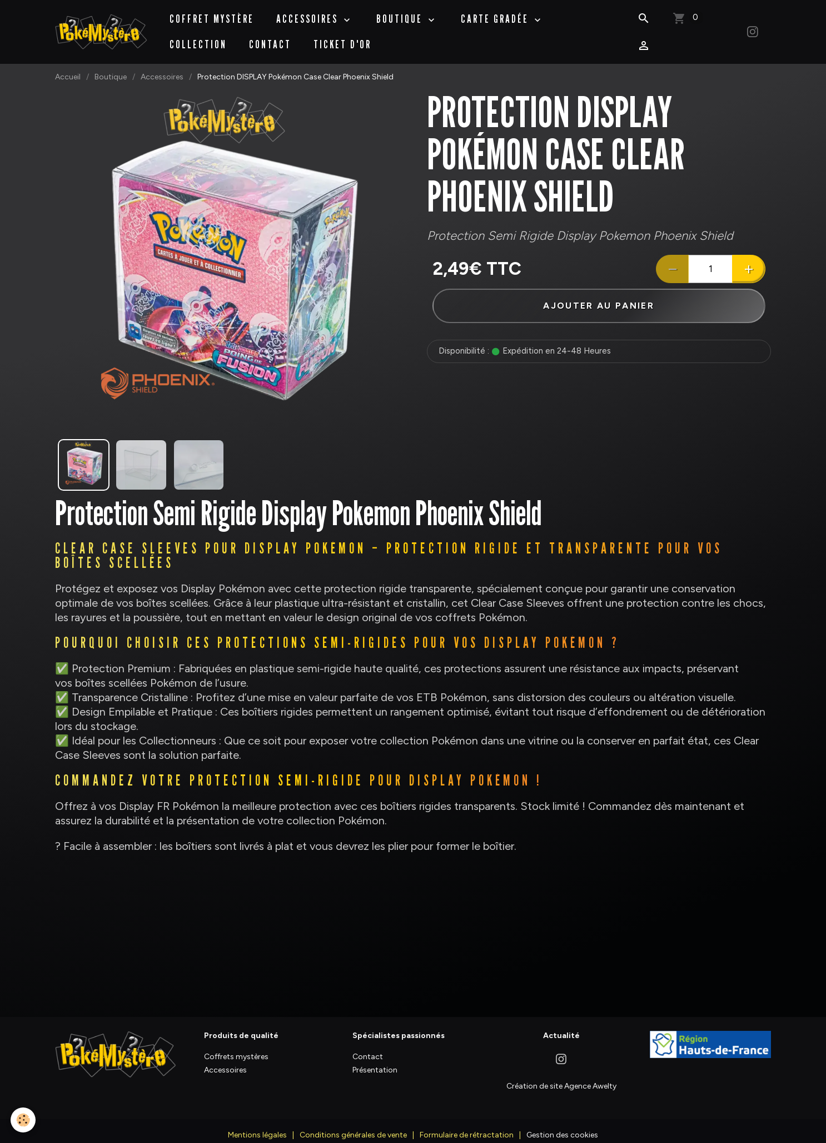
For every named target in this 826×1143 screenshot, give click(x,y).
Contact (271, 39)
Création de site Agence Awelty (561, 1074)
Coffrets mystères (236, 1045)
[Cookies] (23, 1119)
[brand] (101, 26)
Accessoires (309, 13)
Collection (198, 39)
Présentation (374, 1059)
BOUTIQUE (401, 13)
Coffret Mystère (212, 13)
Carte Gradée (497, 13)
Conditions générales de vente (353, 1124)
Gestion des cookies (562, 1124)
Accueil (68, 66)
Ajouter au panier (598, 295)
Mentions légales (257, 1124)
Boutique (110, 66)
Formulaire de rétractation (467, 1124)
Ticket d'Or (343, 39)
